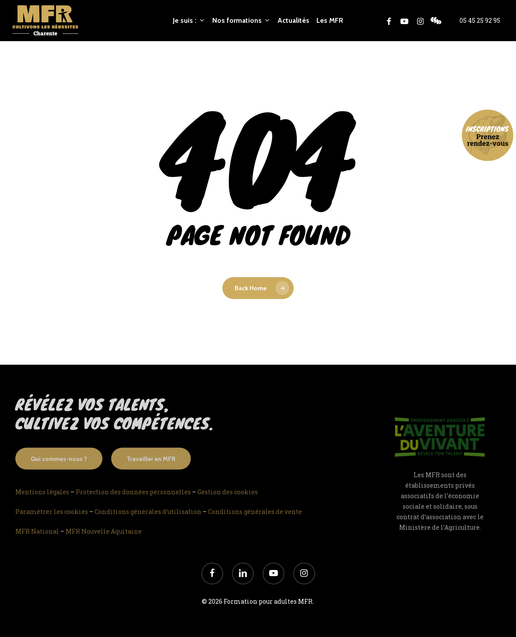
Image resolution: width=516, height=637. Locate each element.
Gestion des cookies (227, 503)
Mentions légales (42, 503)
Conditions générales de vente (255, 522)
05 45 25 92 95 (480, 21)
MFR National (37, 542)
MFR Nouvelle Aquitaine (104, 542)
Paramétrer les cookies (51, 522)
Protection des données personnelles (133, 503)
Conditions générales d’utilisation (148, 522)
